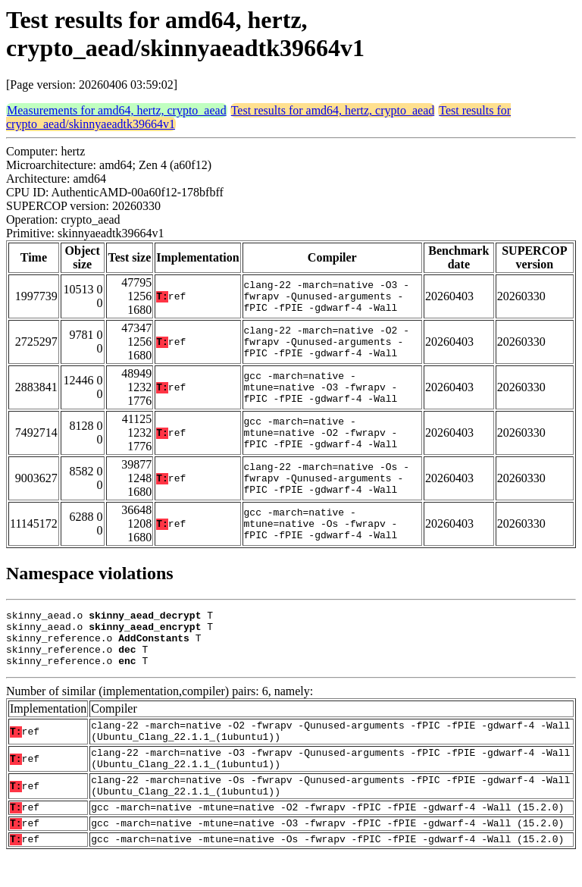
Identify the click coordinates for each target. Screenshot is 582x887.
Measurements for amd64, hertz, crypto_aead (117, 110)
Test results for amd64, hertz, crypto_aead (333, 110)
